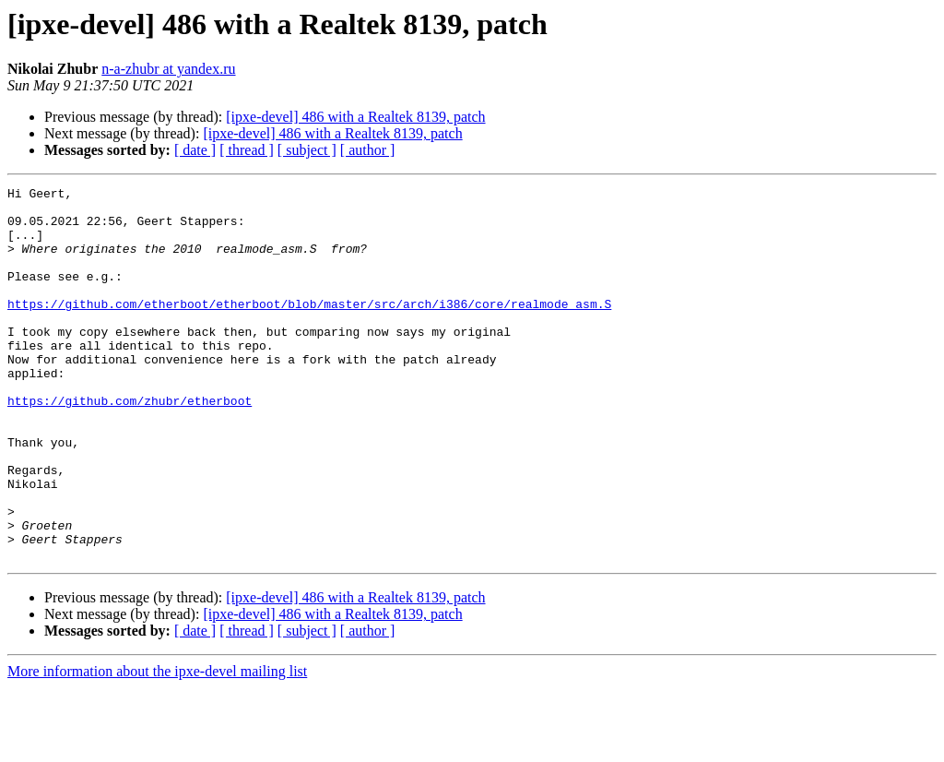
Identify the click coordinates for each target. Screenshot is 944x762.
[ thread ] (246, 150)
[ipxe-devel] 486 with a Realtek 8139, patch (355, 117)
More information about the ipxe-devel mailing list (157, 746)
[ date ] (195, 150)
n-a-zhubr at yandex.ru (168, 69)
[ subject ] (306, 150)
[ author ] (367, 150)
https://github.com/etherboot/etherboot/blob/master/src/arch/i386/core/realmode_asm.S (309, 328)
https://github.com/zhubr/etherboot (129, 444)
